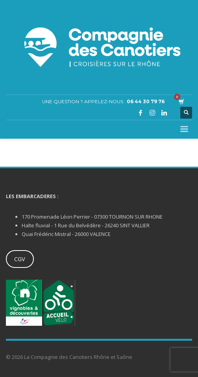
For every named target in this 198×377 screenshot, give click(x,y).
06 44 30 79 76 (146, 101)
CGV (19, 259)
